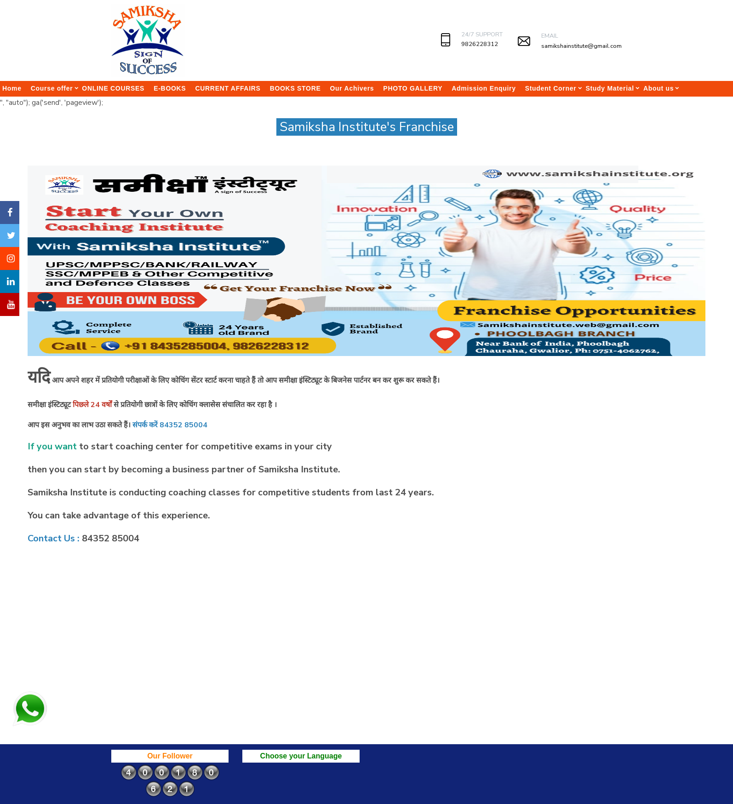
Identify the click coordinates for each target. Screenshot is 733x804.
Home (12, 88)
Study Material (609, 88)
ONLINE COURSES (113, 88)
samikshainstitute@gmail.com (581, 46)
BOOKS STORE (295, 88)
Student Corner (551, 88)
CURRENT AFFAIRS (227, 88)
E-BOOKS (170, 88)
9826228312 (479, 44)
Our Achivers (352, 88)
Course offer (52, 88)
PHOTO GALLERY (412, 88)
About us (658, 88)
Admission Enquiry (483, 88)
